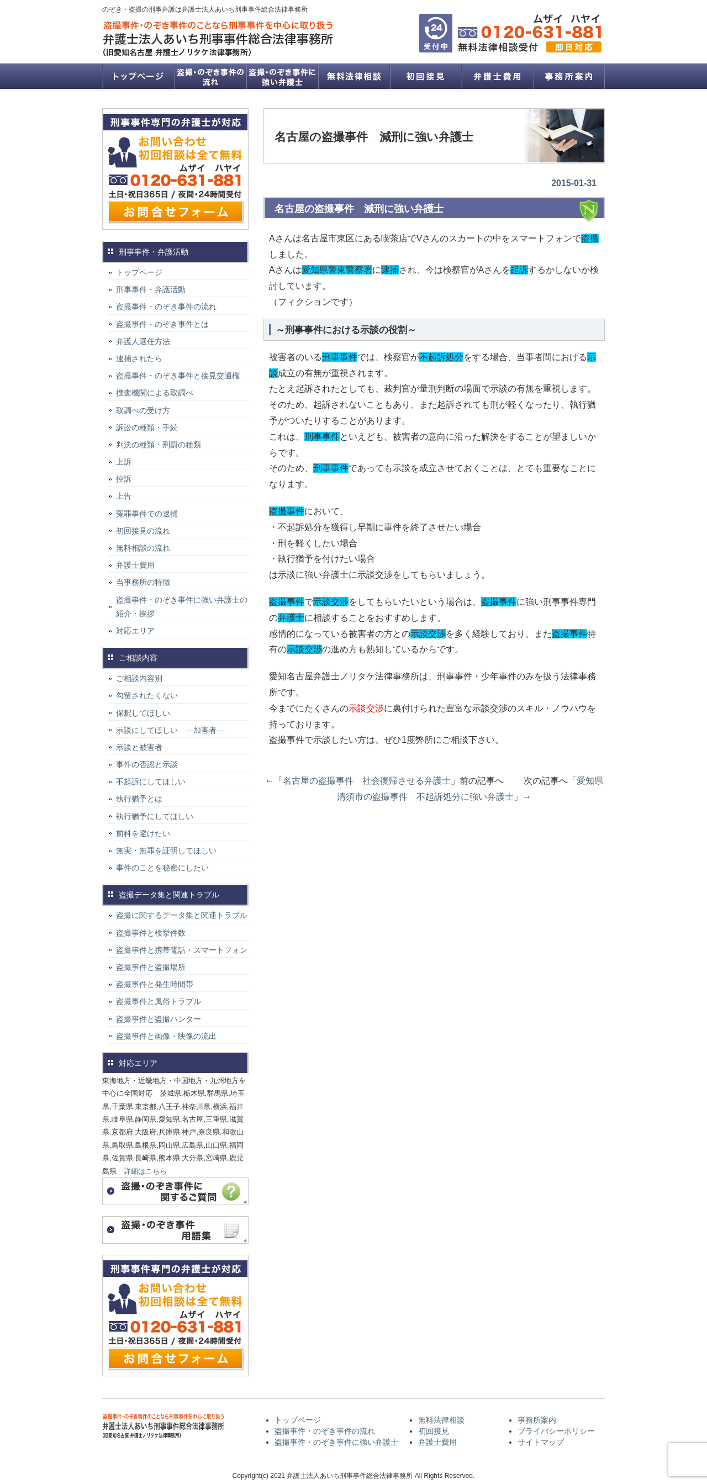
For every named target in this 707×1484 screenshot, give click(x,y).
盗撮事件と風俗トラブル (158, 1001)
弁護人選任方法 (143, 341)
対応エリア (135, 630)
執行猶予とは (139, 798)
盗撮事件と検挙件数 (151, 932)
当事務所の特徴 (143, 582)
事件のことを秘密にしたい (162, 867)
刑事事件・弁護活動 (151, 289)
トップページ (138, 76)
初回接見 (425, 76)
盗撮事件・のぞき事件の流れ (210, 76)
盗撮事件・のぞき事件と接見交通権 (178, 375)
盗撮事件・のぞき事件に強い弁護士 (282, 76)
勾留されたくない (147, 695)
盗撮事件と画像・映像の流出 (166, 1036)
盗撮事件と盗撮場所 (151, 967)
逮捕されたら (139, 358)
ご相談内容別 (139, 678)
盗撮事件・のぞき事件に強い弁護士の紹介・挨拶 (181, 606)
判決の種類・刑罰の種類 (158, 444)
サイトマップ (541, 1442)
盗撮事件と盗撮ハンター (158, 1019)
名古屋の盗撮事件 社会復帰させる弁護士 (367, 780)
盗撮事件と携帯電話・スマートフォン (181, 950)
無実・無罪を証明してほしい (166, 850)
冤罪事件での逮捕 (147, 513)
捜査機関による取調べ (154, 392)
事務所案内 (569, 76)
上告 (123, 496)
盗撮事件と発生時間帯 (154, 984)
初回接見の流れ (143, 530)
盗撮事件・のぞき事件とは (166, 324)
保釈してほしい (143, 713)
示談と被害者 (139, 747)
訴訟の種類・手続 (147, 427)
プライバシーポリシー (556, 1431)
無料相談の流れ (143, 547)
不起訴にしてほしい (151, 781)
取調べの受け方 (143, 410)
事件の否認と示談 (147, 764)
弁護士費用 (497, 76)
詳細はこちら (145, 1171)
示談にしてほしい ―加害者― (170, 730)
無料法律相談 (353, 76)
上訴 (123, 461)
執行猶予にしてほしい (154, 816)
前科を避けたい (143, 833)
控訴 (123, 478)
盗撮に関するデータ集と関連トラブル (181, 915)
